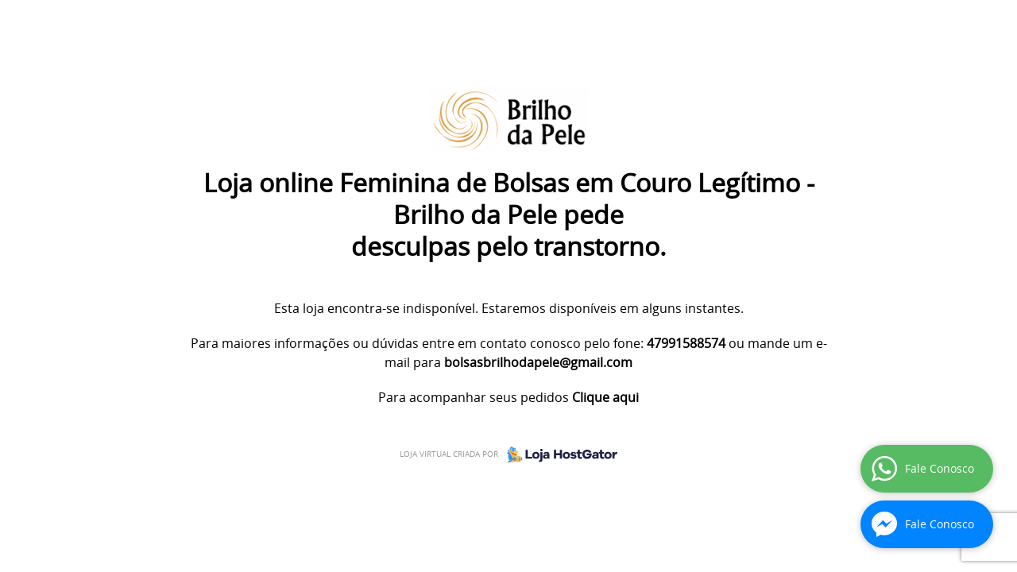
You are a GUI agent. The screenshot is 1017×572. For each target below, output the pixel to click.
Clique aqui (605, 397)
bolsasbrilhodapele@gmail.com (538, 362)
